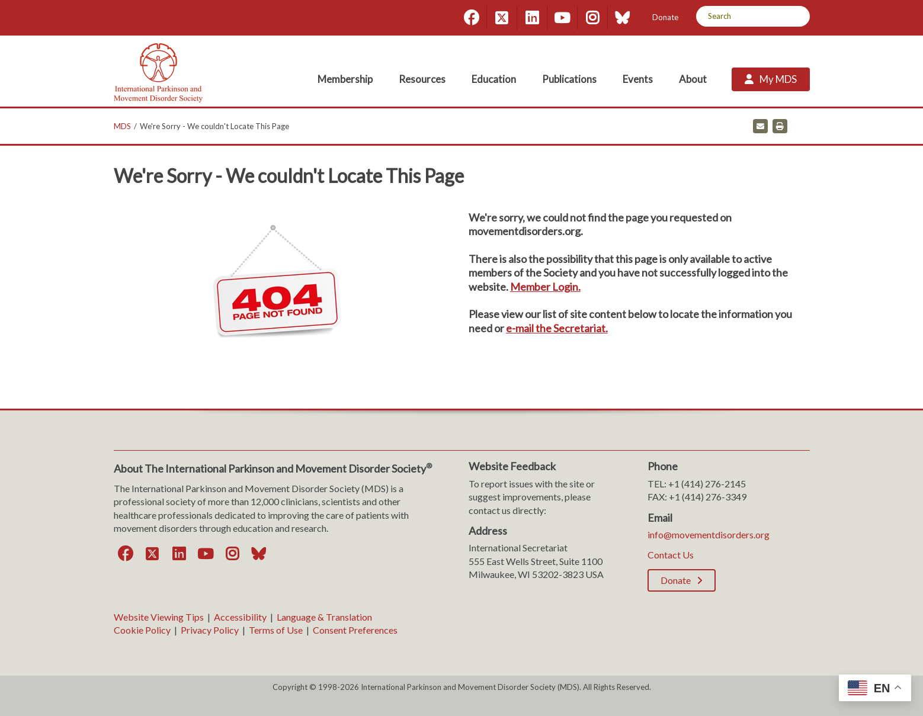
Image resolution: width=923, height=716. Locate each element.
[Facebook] (471, 18)
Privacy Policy (210, 629)
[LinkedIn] (532, 18)
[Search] (796, 16)
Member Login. (545, 286)
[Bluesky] (622, 18)
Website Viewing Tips (159, 616)
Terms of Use (276, 629)
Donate (665, 17)
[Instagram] (592, 18)
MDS (122, 126)
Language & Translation (324, 616)
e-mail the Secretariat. (557, 328)
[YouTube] (562, 18)
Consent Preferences (355, 629)
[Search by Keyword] (739, 16)
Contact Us (671, 554)
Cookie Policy (142, 629)
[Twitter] (502, 18)
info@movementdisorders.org (709, 534)
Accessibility (240, 616)
